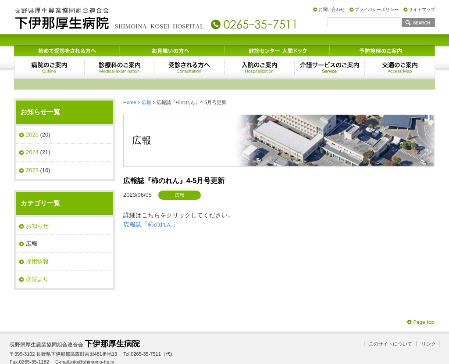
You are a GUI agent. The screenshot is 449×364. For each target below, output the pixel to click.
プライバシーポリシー (377, 9)
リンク (428, 323)
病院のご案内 (49, 57)
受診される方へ (189, 57)
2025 (32, 114)
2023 (32, 150)
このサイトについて (390, 323)
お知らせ (37, 205)
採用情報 (37, 241)
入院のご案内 (259, 57)
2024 (32, 132)
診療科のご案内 (119, 57)
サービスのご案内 (330, 57)
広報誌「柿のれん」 (150, 204)
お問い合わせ (331, 9)
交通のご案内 (400, 57)
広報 (146, 82)
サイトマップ (422, 9)
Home (129, 82)
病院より (37, 259)
